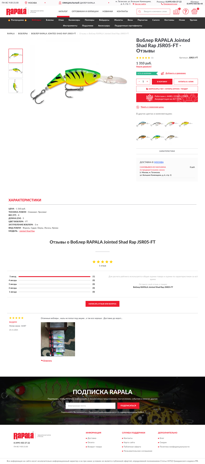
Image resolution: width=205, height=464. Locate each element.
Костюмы (169, 20)
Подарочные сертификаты (128, 26)
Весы (130, 20)
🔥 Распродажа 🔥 (17, 20)
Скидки (163, 443)
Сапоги (156, 20)
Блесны (50, 20)
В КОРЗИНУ (162, 82)
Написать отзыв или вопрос (102, 304)
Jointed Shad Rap (27, 231)
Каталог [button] (63, 12)
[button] (169, 4)
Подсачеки (87, 26)
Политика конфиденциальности (174, 447)
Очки (61, 20)
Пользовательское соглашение (138, 451)
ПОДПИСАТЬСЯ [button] (128, 406)
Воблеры (36, 20)
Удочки (193, 20)
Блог (162, 438)
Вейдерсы (104, 20)
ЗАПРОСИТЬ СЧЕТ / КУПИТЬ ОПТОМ (167, 89)
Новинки (107, 12)
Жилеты (118, 20)
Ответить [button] (46, 361)
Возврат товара (95, 447)
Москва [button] (159, 162)
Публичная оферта (132, 447)
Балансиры (74, 20)
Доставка (92, 438)
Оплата (91, 443)
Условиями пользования (127, 412)
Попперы (89, 20)
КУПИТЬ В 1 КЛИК (185, 82)
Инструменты (70, 26)
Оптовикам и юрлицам (85, 12)
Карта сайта (129, 443)
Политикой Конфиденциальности (102, 412)
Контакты (122, 12)
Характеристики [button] (167, 151)
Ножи (182, 20)
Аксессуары (104, 26)
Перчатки (142, 20)
